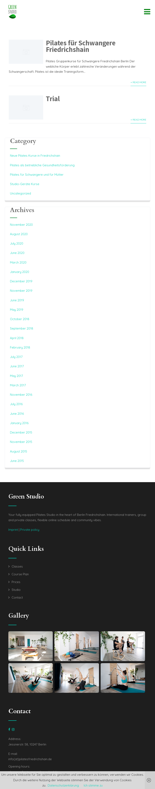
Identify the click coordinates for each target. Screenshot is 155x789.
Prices (16, 582)
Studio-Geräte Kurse (24, 184)
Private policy (29, 530)
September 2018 (21, 328)
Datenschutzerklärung (63, 785)
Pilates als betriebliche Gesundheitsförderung (42, 165)
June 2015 (17, 461)
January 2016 (19, 423)
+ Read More (138, 82)
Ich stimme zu (93, 785)
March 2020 (18, 262)
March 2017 (18, 385)
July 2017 (16, 357)
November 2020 (21, 225)
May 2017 (16, 376)
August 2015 (18, 451)
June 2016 (17, 414)
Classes (17, 566)
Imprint (13, 530)
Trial (53, 98)
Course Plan (20, 574)
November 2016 (21, 395)
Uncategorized (20, 193)
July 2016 (16, 404)
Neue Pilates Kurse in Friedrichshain (35, 156)
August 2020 (19, 234)
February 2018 (20, 347)
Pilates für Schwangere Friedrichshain (80, 46)
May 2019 (16, 310)
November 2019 (21, 291)
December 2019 (21, 281)
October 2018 (19, 319)
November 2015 (21, 442)
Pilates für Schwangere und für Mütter (37, 175)
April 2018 (17, 338)
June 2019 (17, 300)
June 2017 (17, 366)
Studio (16, 590)
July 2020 (16, 243)
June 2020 (17, 253)
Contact (17, 597)
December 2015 (21, 432)
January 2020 (19, 272)
